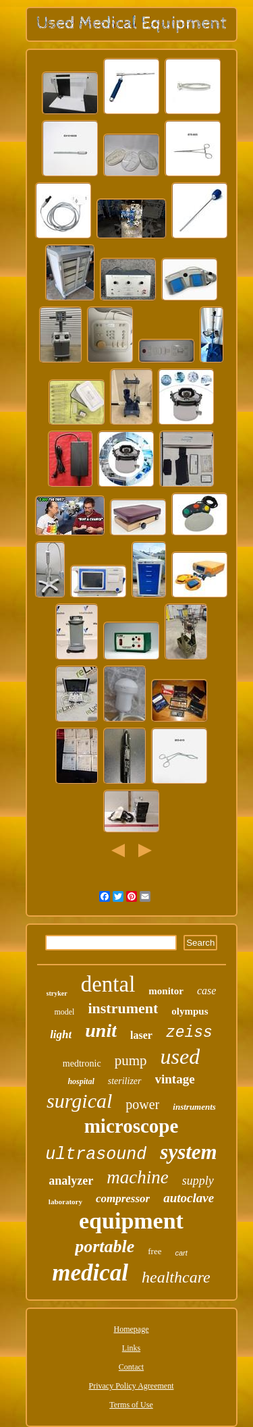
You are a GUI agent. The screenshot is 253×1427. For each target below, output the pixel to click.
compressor (123, 1198)
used (180, 1056)
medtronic (82, 1063)
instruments (194, 1107)
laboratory (65, 1201)
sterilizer (125, 1081)
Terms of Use (130, 1404)
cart (181, 1253)
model (64, 1012)
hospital (80, 1081)
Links (131, 1348)
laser (141, 1035)
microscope (131, 1126)
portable (104, 1246)
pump (131, 1060)
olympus (189, 1011)
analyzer (71, 1180)
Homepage (131, 1329)
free (154, 1251)
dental (108, 984)
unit (101, 1030)
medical (90, 1273)
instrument (123, 1008)
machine (137, 1177)
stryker (57, 993)
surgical (79, 1100)
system (188, 1152)
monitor (166, 991)
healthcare (176, 1277)
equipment (131, 1220)
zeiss (189, 1033)
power (142, 1104)
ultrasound (95, 1154)
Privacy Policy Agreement (131, 1386)
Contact (131, 1367)
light (61, 1034)
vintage (175, 1079)
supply (198, 1180)
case (206, 990)
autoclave (188, 1198)
